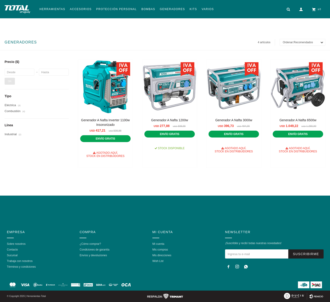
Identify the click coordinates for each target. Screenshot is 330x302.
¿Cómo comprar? (90, 243)
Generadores (172, 9)
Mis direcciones (161, 255)
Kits (193, 9)
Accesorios (81, 9)
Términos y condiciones (21, 266)
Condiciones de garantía (94, 249)
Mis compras (160, 249)
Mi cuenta (158, 243)
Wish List (158, 261)
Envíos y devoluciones (93, 255)
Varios (208, 9)
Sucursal (12, 255)
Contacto (12, 249)
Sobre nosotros (16, 243)
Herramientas (52, 9)
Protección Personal (116, 9)
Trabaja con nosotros (20, 261)
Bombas (148, 9)
